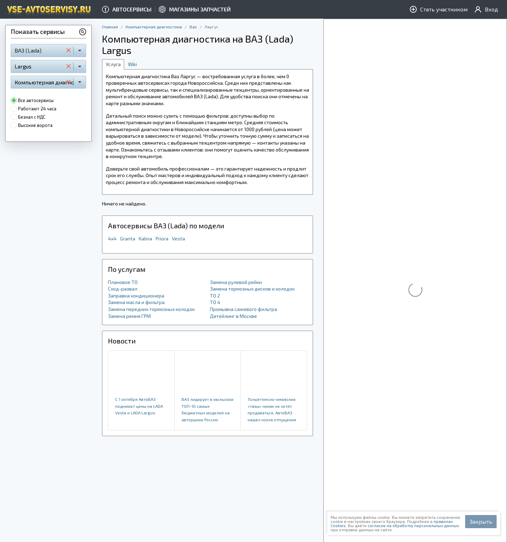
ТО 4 (215, 302)
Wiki (132, 64)
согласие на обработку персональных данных (413, 525)
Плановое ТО (123, 282)
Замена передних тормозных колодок (151, 309)
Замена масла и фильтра (136, 302)
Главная (110, 26)
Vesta (178, 238)
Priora (162, 238)
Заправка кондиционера (136, 295)
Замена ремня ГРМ (129, 316)
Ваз (193, 26)
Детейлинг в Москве (233, 316)
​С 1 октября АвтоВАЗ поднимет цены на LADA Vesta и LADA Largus (139, 406)
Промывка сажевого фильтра (243, 309)
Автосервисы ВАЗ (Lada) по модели (166, 225)
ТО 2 (215, 295)
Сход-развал (122, 289)
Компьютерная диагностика (154, 26)
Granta (127, 238)
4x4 (112, 238)
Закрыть (481, 521)
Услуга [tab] (113, 64)
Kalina (145, 238)
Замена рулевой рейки (236, 282)
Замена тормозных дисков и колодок (252, 289)
